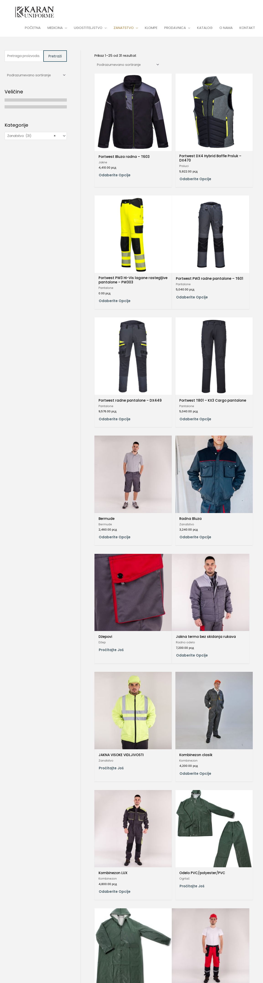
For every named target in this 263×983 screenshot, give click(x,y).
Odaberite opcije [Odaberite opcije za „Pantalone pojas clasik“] (170, 630)
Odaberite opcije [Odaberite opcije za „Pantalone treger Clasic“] (170, 726)
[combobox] (36, 138)
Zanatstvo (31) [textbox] (31, 138)
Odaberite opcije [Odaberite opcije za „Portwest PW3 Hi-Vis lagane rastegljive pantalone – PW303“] (226, 159)
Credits (57, 972)
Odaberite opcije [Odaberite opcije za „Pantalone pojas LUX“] (114, 726)
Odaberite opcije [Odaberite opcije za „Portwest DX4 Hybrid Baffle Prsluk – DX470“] (170, 154)
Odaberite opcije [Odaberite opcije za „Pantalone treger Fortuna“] (114, 823)
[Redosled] (36, 77)
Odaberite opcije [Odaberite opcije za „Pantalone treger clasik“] (226, 726)
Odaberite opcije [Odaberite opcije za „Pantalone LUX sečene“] (114, 630)
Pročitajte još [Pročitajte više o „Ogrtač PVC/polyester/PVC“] (223, 535)
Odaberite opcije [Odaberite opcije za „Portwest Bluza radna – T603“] (114, 154)
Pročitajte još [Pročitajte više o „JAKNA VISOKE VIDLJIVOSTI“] (167, 438)
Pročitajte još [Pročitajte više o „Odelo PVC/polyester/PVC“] (167, 535)
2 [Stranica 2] (108, 940)
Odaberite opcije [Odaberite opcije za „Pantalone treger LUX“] (170, 819)
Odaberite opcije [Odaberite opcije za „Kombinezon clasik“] (226, 441)
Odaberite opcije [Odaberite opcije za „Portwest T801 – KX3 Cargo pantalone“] (226, 255)
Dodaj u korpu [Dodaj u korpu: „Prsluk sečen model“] (111, 915)
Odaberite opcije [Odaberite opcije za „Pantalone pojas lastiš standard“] (226, 633)
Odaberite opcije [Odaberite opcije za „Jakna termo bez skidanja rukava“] (114, 444)
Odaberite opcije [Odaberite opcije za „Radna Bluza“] (170, 348)
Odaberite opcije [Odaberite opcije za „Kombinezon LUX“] (114, 537)
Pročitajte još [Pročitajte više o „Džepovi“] (223, 342)
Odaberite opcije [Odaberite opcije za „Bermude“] (114, 348)
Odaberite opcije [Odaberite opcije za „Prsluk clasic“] (226, 819)
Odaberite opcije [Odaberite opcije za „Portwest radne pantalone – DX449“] (170, 255)
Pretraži (55, 57)
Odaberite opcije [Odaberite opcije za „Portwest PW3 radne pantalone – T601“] (114, 255)
